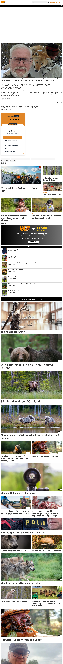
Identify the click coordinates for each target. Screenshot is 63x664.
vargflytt (12, 160)
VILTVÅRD (40, 5)
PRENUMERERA (59, 2)
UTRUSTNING (18, 5)
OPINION (10, 5)
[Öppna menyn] (62, 6)
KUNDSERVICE (57, 5)
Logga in (16, 116)
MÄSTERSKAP (27, 5)
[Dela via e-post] (61, 102)
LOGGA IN (52, 2)
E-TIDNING (48, 5)
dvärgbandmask (5, 160)
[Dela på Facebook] (58, 102)
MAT (34, 5)
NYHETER (3, 5)
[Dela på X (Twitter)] (59, 102)
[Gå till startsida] (3, 2)
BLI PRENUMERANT (13, 137)
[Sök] (48, 2)
